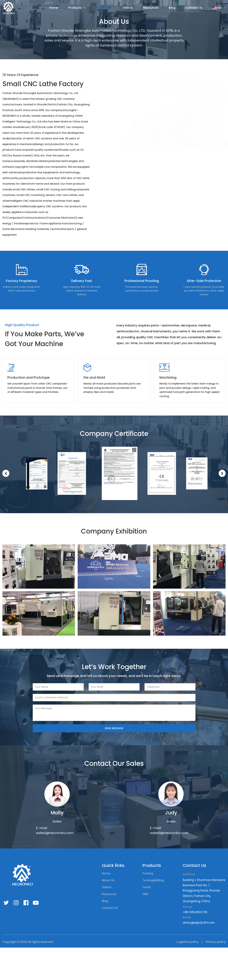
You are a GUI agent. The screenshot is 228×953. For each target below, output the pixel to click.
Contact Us (193, 8)
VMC (145, 899)
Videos (128, 8)
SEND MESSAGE (114, 733)
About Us (102, 8)
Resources (151, 8)
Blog (172, 8)
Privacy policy (216, 947)
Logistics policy (188, 947)
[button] (6, 479)
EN (217, 8)
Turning (147, 879)
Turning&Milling (153, 886)
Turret (146, 893)
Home (53, 8)
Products (75, 8)
